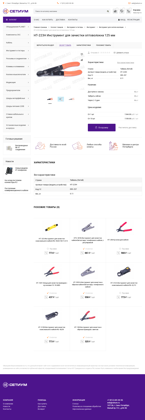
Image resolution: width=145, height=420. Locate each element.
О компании (8, 403)
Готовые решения (14, 138)
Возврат (41, 409)
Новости (10, 161)
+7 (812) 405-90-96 (67, 3)
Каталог (11, 20)
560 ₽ (123, 255)
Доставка (60, 19)
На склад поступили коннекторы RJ (13, 181)
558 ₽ (87, 299)
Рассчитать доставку (127, 127)
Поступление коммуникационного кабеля (16, 189)
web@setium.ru (137, 3)
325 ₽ (87, 343)
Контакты (72, 19)
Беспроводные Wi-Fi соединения (21, 147)
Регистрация (133, 19)
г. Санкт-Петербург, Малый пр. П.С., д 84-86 (21, 3)
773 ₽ (51, 255)
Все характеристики (125, 62)
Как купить (47, 19)
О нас (36, 19)
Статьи (75, 403)
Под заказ (52, 249)
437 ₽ (51, 299)
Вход (122, 19)
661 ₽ (87, 255)
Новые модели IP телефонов (21, 169)
